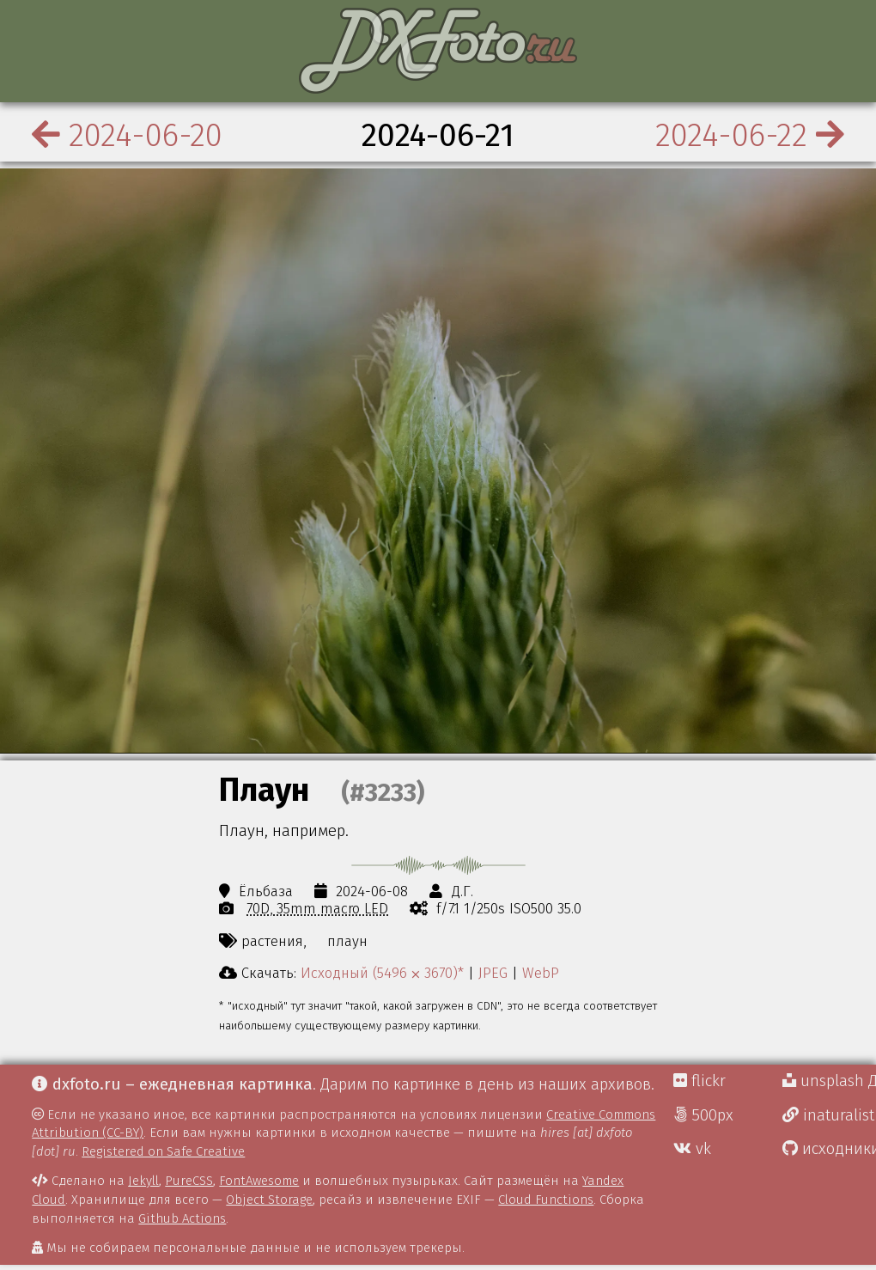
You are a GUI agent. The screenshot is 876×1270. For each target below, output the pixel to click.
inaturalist (828, 1115)
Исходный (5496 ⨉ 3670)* (382, 972)
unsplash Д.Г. (829, 1081)
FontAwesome (259, 1180)
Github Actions (182, 1218)
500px (703, 1115)
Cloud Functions (545, 1199)
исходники (829, 1148)
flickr (699, 1081)
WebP (540, 972)
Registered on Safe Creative (163, 1151)
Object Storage (269, 1199)
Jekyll (143, 1180)
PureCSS (189, 1180)
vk (692, 1148)
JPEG (493, 972)
